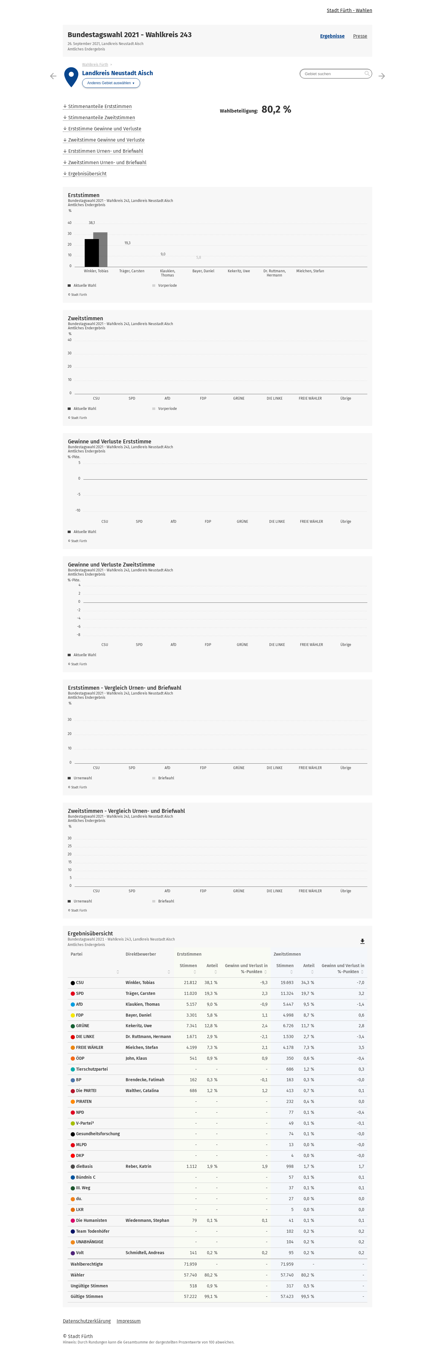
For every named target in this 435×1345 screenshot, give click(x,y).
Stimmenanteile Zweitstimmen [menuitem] (101, 117)
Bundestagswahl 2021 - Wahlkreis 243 (130, 34)
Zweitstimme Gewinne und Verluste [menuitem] (106, 140)
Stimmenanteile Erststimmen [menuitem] (100, 106)
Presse (360, 36)
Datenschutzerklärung (87, 1321)
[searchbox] (336, 73)
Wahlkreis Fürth (95, 64)
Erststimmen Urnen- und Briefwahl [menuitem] (105, 151)
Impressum (129, 1321)
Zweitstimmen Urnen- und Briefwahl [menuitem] (107, 162)
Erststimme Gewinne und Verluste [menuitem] (104, 129)
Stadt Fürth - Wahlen (349, 10)
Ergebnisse (332, 36)
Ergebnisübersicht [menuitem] (87, 174)
